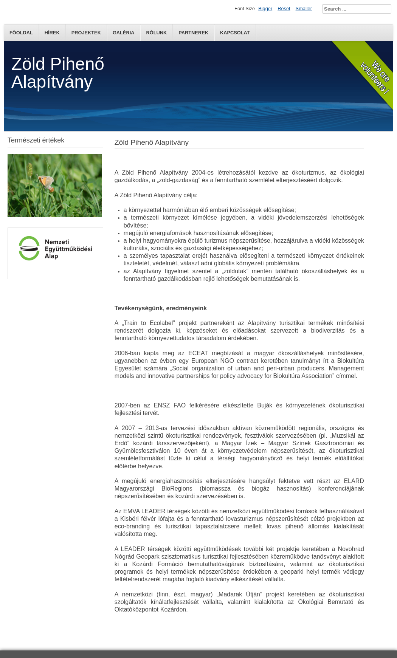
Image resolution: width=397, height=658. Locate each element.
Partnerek (193, 33)
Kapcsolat (235, 33)
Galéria (124, 33)
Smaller (304, 8)
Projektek (86, 33)
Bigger (265, 8)
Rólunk (156, 33)
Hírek (52, 33)
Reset (284, 8)
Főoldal (21, 33)
